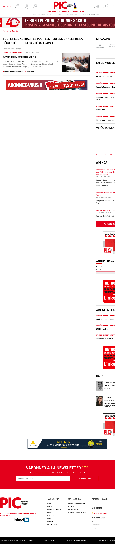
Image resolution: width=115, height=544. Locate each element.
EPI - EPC (58, 15)
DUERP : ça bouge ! (103, 329)
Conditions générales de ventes (76, 540)
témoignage (31, 71)
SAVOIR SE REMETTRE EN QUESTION (20, 57)
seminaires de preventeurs (13, 71)
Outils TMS (100, 110)
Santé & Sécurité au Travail (41, 15)
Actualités (14, 31)
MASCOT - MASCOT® (104, 155)
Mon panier (95, 528)
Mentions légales (49, 540)
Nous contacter (52, 524)
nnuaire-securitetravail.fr (100, 513)
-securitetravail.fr (98, 504)
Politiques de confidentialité (106, 540)
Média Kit (50, 521)
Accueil (5, 31)
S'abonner (95, 522)
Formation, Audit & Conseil (90, 15)
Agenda (49, 512)
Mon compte (96, 525)
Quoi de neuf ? (51, 515)
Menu (7, 6)
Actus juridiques (71, 15)
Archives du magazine (54, 509)
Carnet (49, 518)
